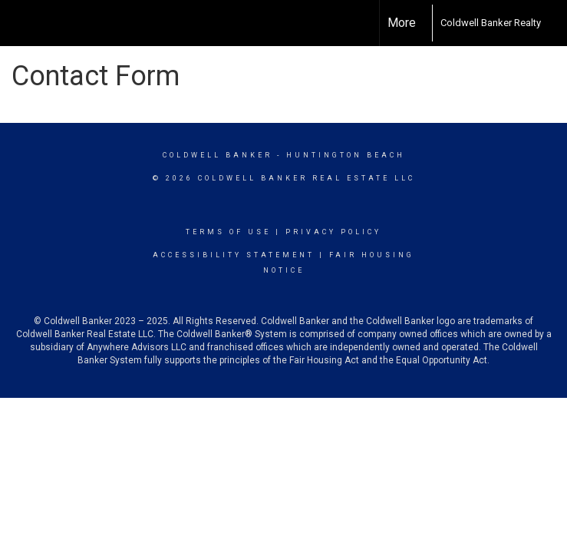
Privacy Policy (333, 232)
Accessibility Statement (234, 255)
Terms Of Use (228, 232)
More (401, 22)
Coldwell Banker (217, 155)
